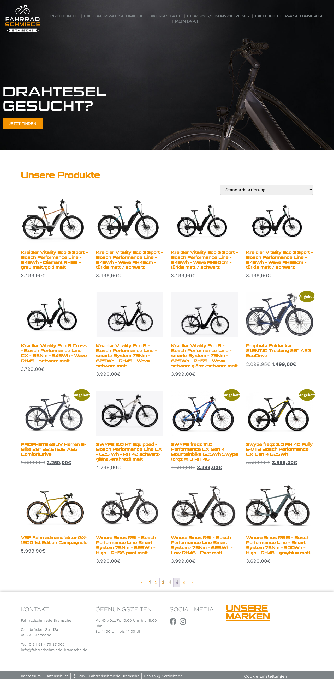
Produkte (64, 16)
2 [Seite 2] (156, 582)
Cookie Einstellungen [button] (265, 676)
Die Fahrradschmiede (114, 16)
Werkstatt (166, 16)
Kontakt (187, 21)
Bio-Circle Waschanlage (289, 16)
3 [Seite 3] (163, 582)
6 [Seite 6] (183, 582)
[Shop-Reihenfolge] (266, 190)
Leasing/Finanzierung (218, 16)
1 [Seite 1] (150, 582)
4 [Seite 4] (170, 582)
